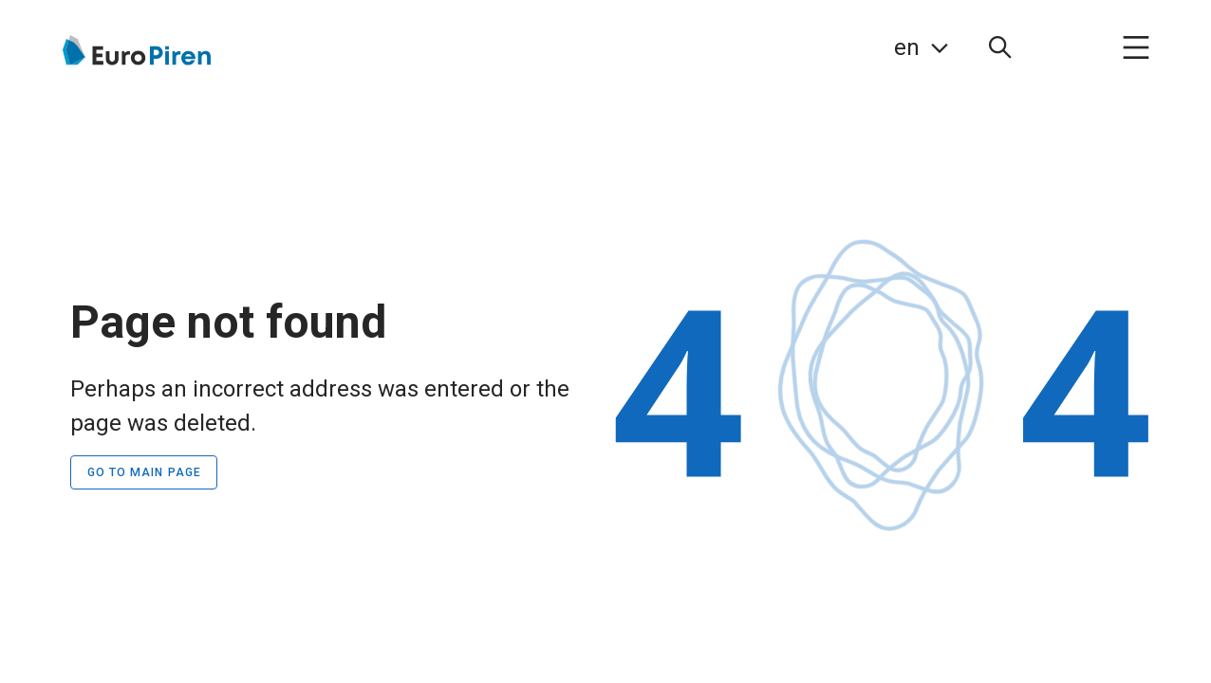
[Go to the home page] (135, 50)
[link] (921, 47)
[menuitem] (1000, 47)
